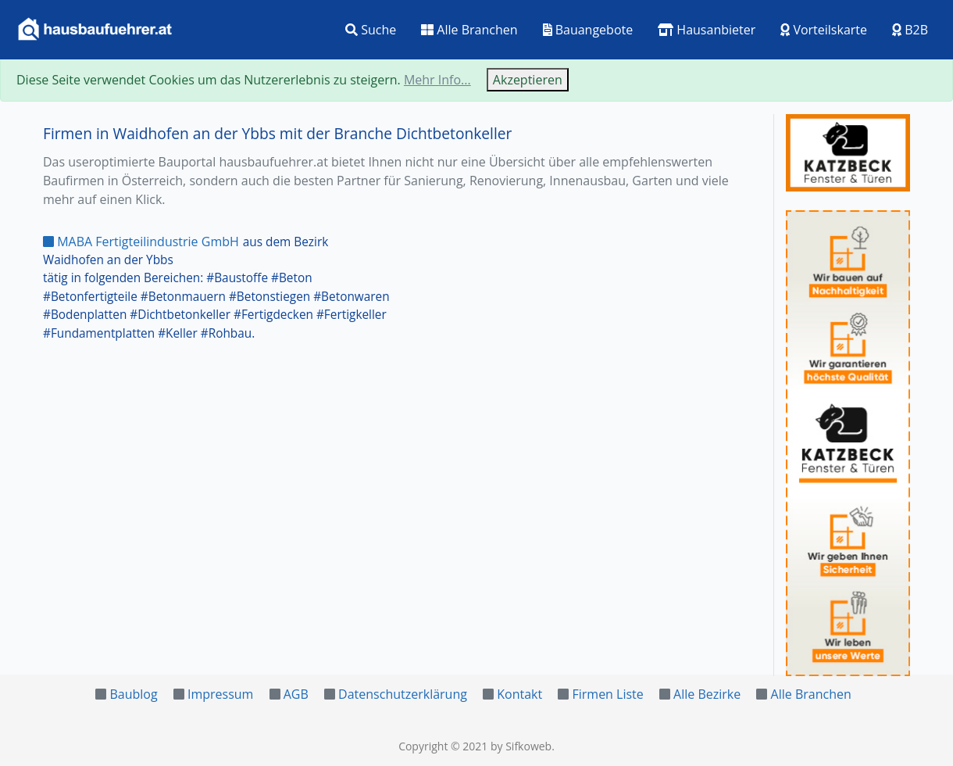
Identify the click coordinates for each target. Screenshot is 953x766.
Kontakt (519, 694)
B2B (910, 29)
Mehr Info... (437, 79)
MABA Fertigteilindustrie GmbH (141, 241)
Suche (370, 29)
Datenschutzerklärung (402, 694)
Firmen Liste (607, 694)
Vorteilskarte (823, 29)
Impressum (220, 694)
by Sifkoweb (521, 746)
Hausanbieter (706, 29)
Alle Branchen (469, 29)
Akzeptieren (527, 79)
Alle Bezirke (707, 694)
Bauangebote (588, 29)
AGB (296, 694)
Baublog (133, 694)
